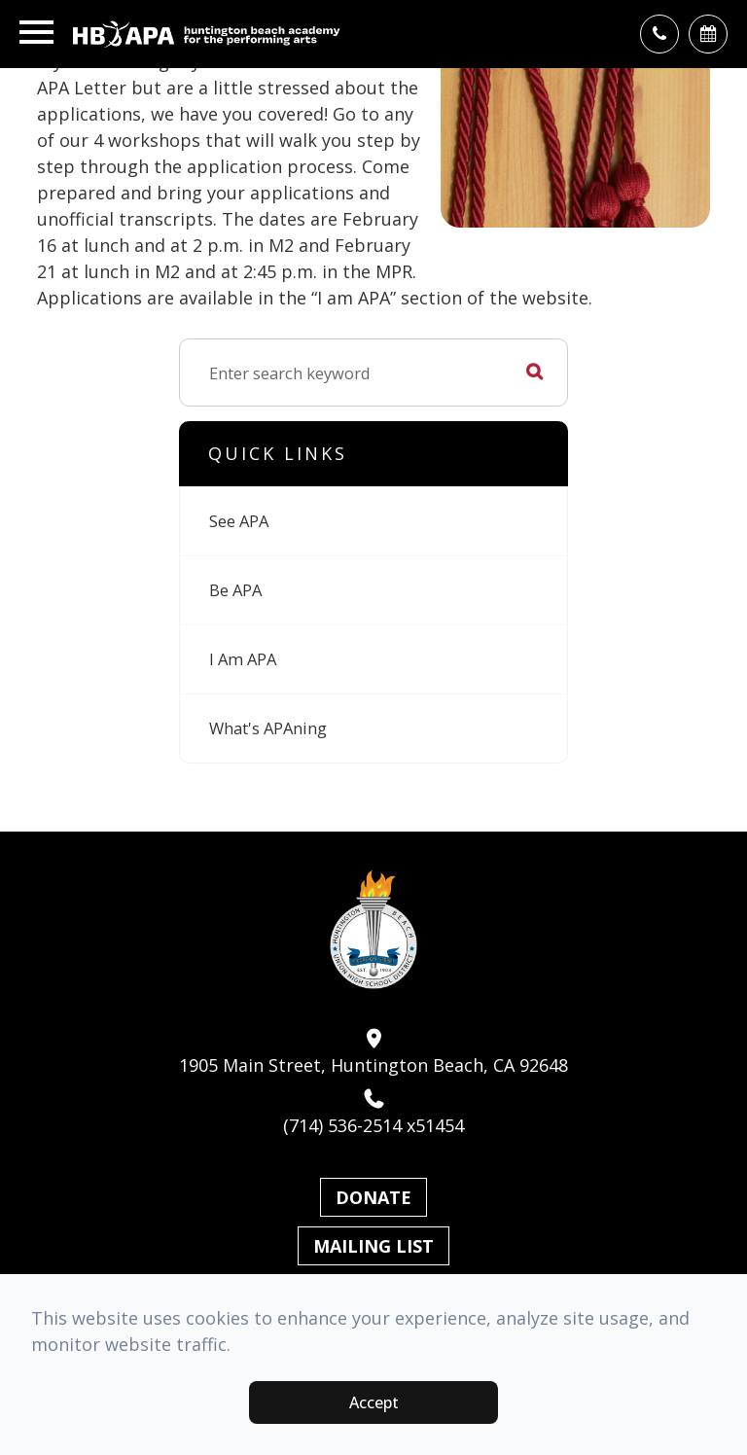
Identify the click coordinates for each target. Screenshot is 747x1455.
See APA (238, 521)
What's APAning (268, 728)
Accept (374, 1402)
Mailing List (373, 1246)
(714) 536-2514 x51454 (373, 1112)
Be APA (235, 590)
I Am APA (242, 659)
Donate (373, 1197)
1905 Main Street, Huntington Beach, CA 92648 (373, 1052)
